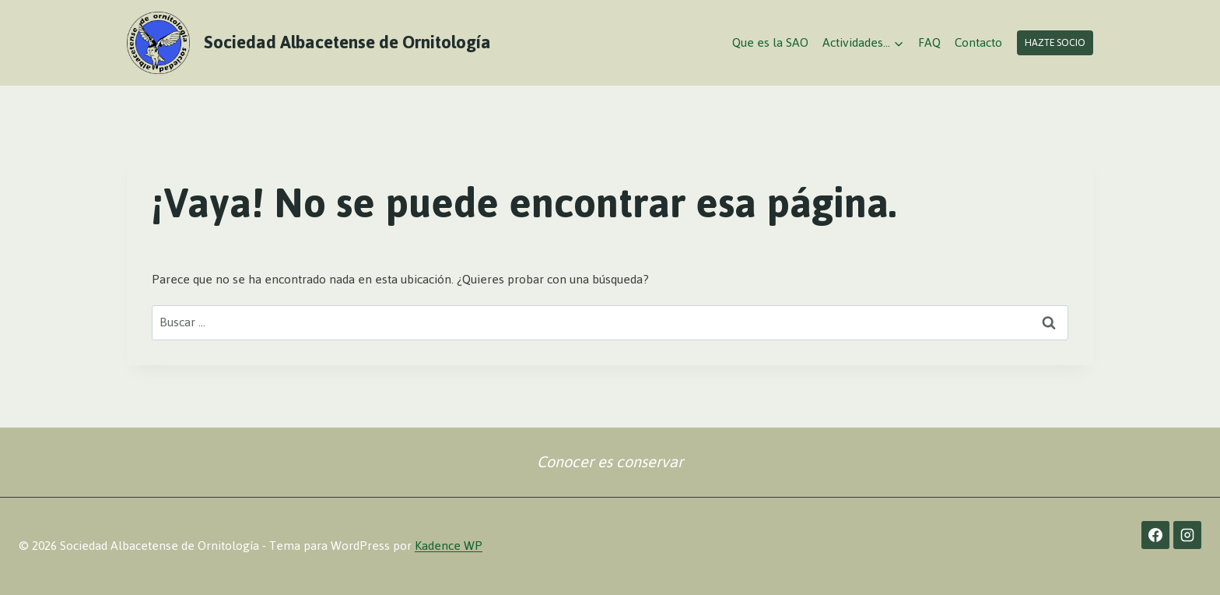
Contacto (978, 42)
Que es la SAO (770, 42)
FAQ (929, 42)
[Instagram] (1187, 535)
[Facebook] (1155, 535)
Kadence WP (448, 545)
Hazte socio (1055, 42)
